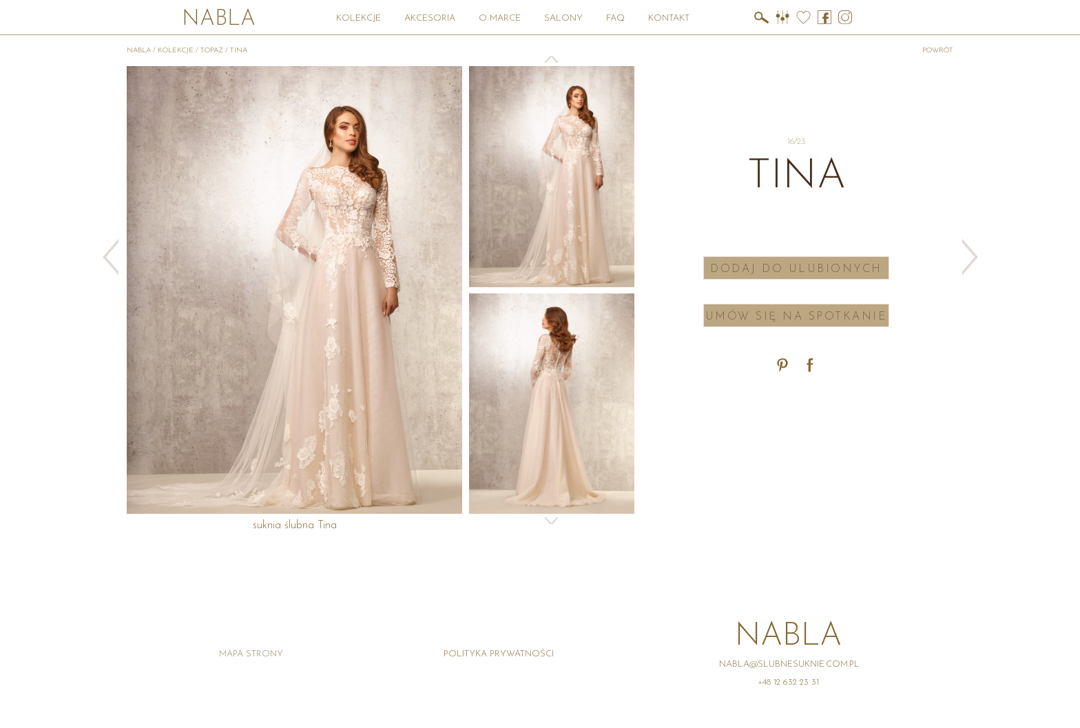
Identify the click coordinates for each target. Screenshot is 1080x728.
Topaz (211, 50)
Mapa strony (251, 653)
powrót (937, 50)
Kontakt (668, 18)
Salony (563, 18)
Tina (238, 50)
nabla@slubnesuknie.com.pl (789, 664)
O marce (500, 18)
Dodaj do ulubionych (796, 269)
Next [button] (551, 520)
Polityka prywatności (499, 653)
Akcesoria (429, 18)
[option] (551, 176)
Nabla (219, 19)
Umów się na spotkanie (796, 316)
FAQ (615, 18)
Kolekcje (358, 18)
